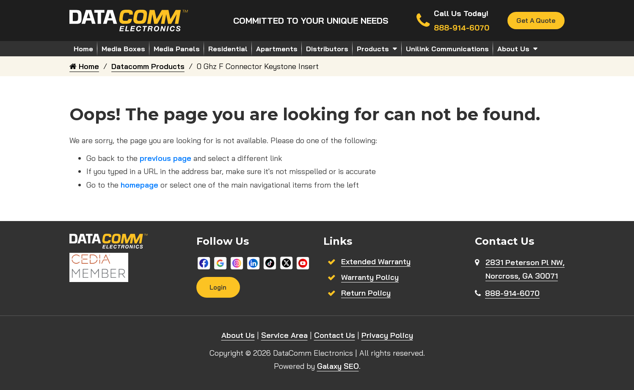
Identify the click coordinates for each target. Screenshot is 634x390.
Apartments (277, 48)
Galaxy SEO (338, 366)
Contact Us (334, 335)
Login (218, 287)
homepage (139, 185)
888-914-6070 (512, 293)
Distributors (327, 48)
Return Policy (366, 293)
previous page (165, 158)
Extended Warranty (376, 261)
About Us (513, 48)
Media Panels (177, 48)
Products (373, 48)
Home (83, 48)
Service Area (284, 335)
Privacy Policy (387, 335)
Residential (228, 48)
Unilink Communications (447, 48)
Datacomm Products (148, 66)
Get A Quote (535, 21)
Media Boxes (123, 48)
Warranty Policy (370, 277)
